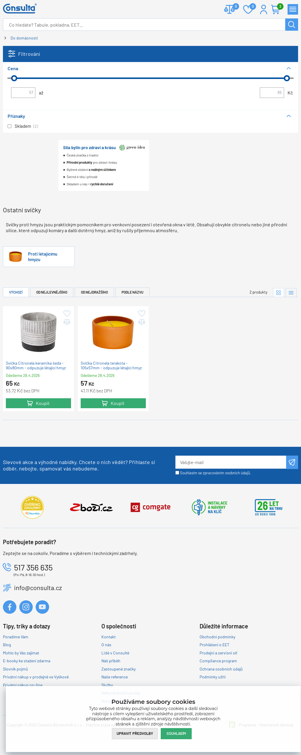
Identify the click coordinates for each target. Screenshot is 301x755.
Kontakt (108, 636)
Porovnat (234, 7)
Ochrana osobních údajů (221, 668)
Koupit (43, 403)
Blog (7, 644)
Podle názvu (132, 292)
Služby (107, 684)
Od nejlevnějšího (51, 292)
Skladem (23, 126)
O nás (106, 644)
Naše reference (114, 676)
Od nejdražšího (94, 292)
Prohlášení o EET (214, 644)
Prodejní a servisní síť (218, 652)
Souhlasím (176, 733)
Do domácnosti (24, 37)
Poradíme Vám (15, 636)
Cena (13, 68)
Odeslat (292, 462)
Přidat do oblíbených (66, 313)
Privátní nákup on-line (22, 684)
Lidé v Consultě (115, 652)
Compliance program (218, 660)
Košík (279, 7)
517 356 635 (33, 567)
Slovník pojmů (15, 668)
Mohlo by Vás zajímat (21, 652)
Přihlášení (263, 9)
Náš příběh (110, 660)
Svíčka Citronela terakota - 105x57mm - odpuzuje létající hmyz (111, 365)
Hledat (291, 24)
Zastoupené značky (118, 668)
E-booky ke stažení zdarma (26, 660)
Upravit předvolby (135, 733)
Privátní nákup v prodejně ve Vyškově (36, 676)
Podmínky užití (213, 676)
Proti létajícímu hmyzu (42, 256)
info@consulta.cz (38, 587)
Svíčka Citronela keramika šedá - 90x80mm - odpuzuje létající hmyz (36, 365)
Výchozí (16, 292)
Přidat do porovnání (66, 322)
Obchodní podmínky (217, 636)
